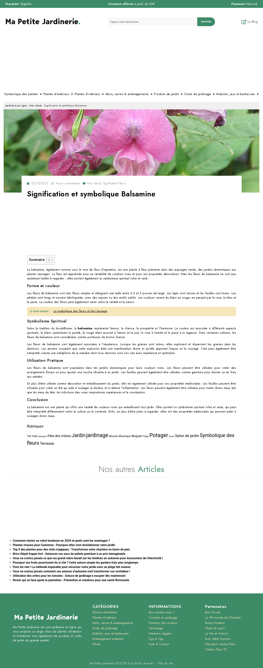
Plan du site (165, 663)
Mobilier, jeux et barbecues (237, 94)
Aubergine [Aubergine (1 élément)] (42, 436)
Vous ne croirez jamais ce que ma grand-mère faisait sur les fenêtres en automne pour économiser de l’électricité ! (88, 558)
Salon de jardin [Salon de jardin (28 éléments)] (187, 436)
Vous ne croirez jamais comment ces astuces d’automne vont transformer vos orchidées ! (71, 571)
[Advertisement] (131, 62)
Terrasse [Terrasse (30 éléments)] (47, 443)
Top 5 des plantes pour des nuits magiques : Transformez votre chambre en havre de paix (71, 549)
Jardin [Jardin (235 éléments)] (78, 435)
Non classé (35, 105)
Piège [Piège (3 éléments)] (146, 436)
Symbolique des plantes (23, 94)
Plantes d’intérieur (89, 94)
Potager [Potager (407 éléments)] (158, 435)
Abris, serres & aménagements (129, 94)
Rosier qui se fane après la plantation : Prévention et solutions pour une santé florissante (71, 580)
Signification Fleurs (114, 183)
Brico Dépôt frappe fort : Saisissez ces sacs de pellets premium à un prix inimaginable (69, 554)
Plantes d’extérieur (58, 94)
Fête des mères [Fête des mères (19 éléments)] (59, 436)
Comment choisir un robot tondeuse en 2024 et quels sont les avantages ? (61, 540)
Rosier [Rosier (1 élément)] (171, 436)
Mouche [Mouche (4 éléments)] (113, 436)
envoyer (206, 21)
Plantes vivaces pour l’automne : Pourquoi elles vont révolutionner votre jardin (64, 545)
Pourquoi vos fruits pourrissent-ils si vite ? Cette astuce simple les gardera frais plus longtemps (75, 562)
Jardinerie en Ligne (16, 105)
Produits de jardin (168, 94)
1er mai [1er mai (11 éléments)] (32, 436)
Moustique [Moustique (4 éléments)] (125, 436)
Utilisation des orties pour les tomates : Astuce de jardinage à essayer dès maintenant (69, 575)
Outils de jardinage (199, 94)
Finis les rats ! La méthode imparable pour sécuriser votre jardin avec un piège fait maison (72, 567)
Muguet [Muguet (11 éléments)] (137, 436)
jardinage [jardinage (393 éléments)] (97, 435)
